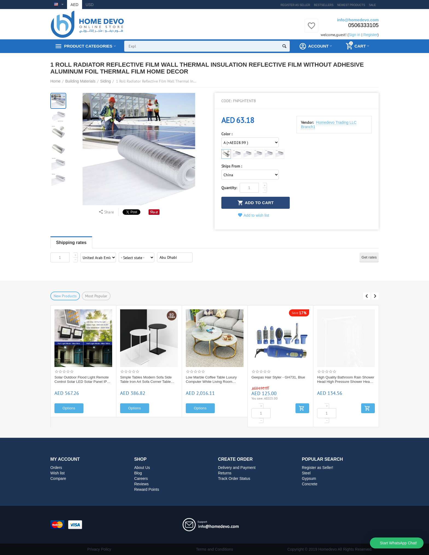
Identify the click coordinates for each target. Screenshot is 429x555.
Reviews (141, 484)
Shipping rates (71, 242)
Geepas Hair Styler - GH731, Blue (344, 377)
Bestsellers (324, 5)
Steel (306, 473)
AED (75, 4)
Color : (226, 134)
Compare (58, 478)
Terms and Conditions (214, 549)
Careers (141, 478)
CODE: (226, 100)
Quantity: (229, 187)
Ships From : (231, 166)
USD (90, 4)
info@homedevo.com (358, 19)
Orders (56, 467)
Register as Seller (295, 5)
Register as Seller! (317, 467)
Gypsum (309, 478)
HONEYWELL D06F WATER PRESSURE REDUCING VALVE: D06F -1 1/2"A (80, 379)
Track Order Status (234, 478)
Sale (372, 5)
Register (370, 35)
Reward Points (146, 489)
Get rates (369, 257)
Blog (138, 473)
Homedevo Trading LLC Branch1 (328, 124)
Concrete (309, 484)
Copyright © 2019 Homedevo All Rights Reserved (329, 549)
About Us (142, 467)
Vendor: (307, 122)
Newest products (351, 5)
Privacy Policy (99, 549)
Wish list (57, 473)
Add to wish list (253, 215)
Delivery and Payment (237, 467)
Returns (224, 473)
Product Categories (88, 46)
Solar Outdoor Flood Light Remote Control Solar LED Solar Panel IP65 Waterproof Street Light (148, 379)
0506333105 (363, 25)
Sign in (354, 35)
